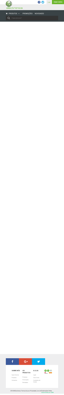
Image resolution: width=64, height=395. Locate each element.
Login (49, 2)
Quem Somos (15, 375)
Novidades (25, 382)
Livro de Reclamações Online (44, 390)
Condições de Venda (36, 381)
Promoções (25, 379)
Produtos (14, 377)
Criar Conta (58, 2)
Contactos (14, 380)
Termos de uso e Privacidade (28, 390)
